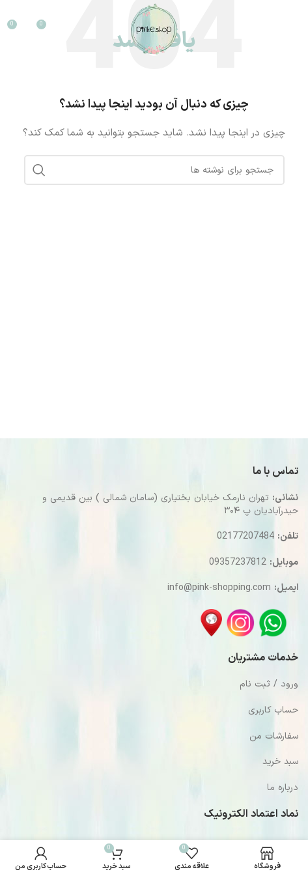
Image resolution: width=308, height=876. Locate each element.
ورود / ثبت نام (269, 684)
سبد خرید (280, 762)
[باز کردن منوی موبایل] (282, 29)
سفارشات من (273, 736)
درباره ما (282, 788)
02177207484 (245, 536)
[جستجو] (247, 29)
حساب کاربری (273, 710)
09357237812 (237, 562)
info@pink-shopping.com (219, 588)
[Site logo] (153, 29)
